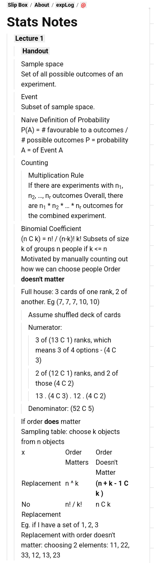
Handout (35, 51)
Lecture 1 (29, 38)
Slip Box (18, 5)
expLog (65, 5)
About (42, 5)
